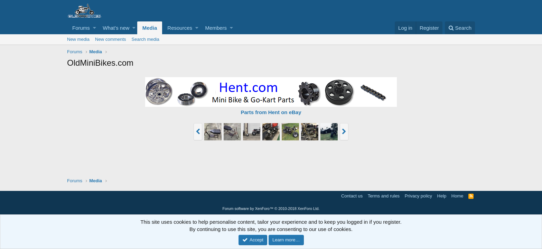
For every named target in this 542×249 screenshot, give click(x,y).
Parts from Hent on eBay (271, 112)
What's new (116, 28)
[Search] (460, 27)
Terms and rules (384, 196)
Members (216, 28)
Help (442, 196)
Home (457, 196)
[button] (94, 27)
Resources (179, 28)
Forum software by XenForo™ (271, 208)
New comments (110, 39)
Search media (145, 39)
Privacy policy (418, 196)
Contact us (352, 196)
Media (149, 28)
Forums (81, 28)
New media (78, 39)
